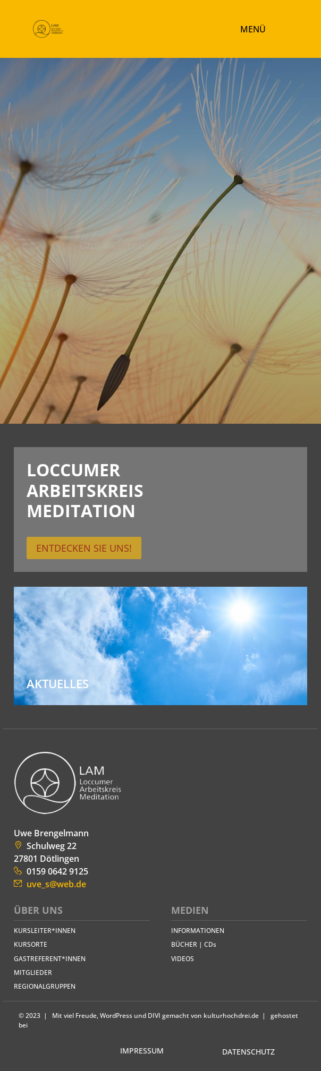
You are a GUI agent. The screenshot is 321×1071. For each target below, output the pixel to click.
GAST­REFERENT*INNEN (50, 958)
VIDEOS (182, 958)
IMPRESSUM (142, 1051)
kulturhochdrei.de (231, 1015)
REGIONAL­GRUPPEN (44, 986)
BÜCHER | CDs (193, 944)
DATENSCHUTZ (248, 1052)
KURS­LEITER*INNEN (44, 930)
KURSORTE (30, 944)
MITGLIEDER (33, 972)
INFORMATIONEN (197, 930)
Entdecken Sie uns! (84, 548)
